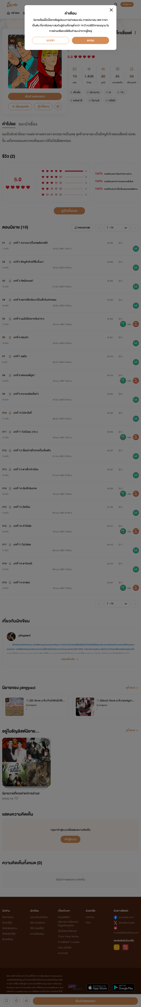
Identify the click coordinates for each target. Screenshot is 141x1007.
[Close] (111, 10)
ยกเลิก (50, 40)
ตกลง (90, 40)
